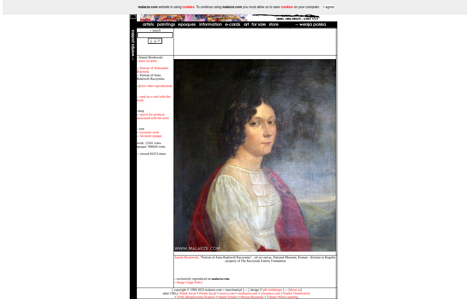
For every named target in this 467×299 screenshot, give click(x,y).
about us (295, 290)
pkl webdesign (272, 290)
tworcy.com (226, 293)
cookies (188, 7)
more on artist (148, 61)
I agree (328, 7)
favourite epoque (151, 136)
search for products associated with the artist (153, 116)
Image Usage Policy (190, 282)
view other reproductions (156, 86)
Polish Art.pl (188, 293)
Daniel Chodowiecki (296, 293)
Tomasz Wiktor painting (282, 297)
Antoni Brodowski (186, 257)
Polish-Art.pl (207, 293)
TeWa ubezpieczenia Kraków (196, 297)
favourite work (149, 132)
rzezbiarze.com (247, 293)
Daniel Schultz (227, 297)
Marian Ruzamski (252, 297)
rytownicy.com (270, 293)
